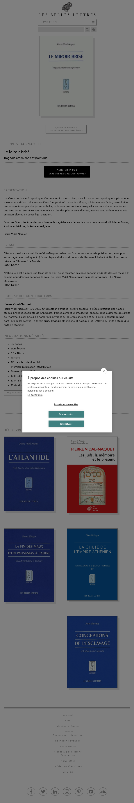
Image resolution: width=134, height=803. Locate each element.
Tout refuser (66, 424)
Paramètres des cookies (66, 404)
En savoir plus (35, 395)
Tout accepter (66, 414)
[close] (104, 371)
